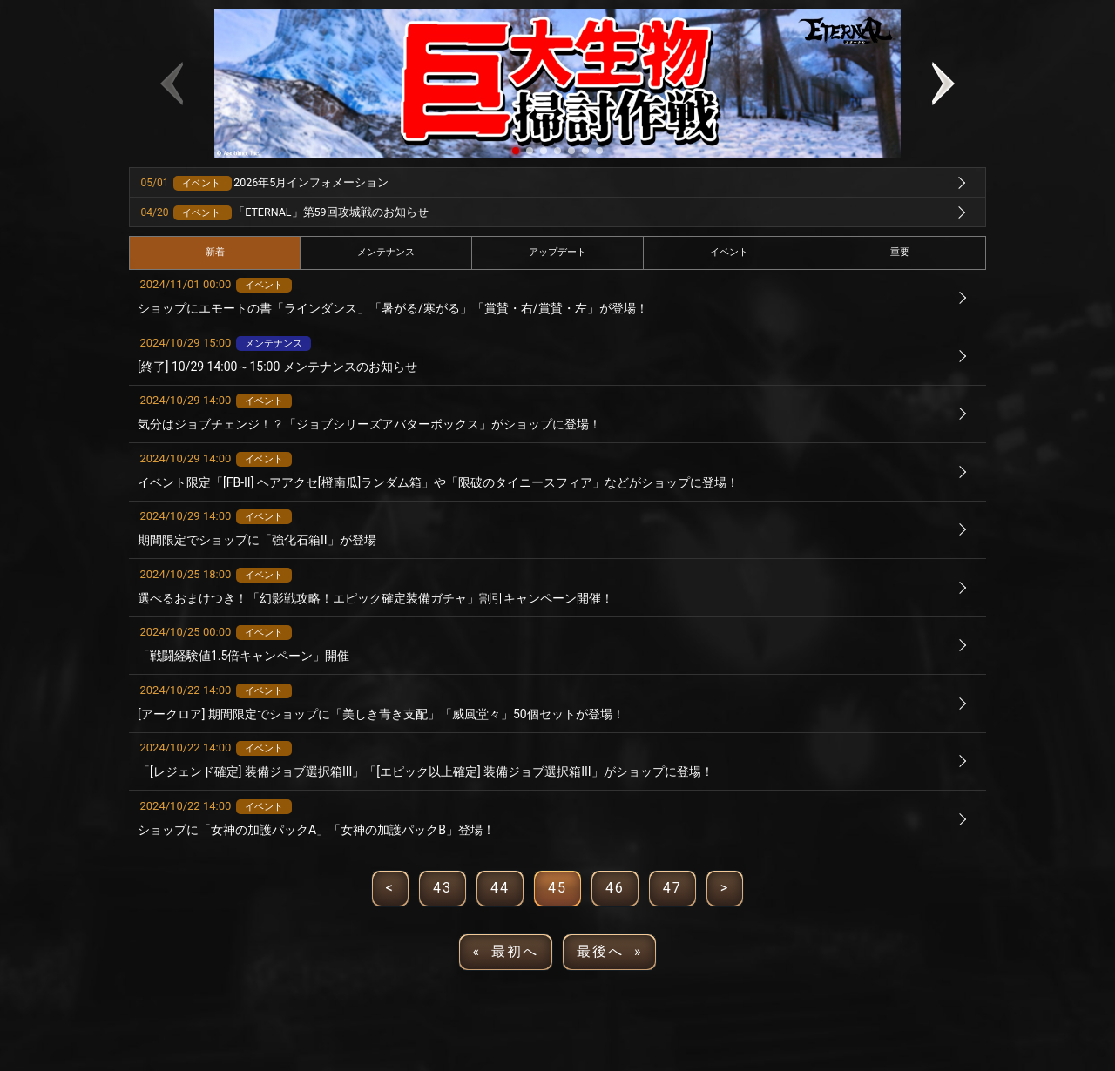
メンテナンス (386, 252)
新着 (215, 252)
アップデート (557, 252)
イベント (729, 252)
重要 (899, 252)
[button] (515, 150)
